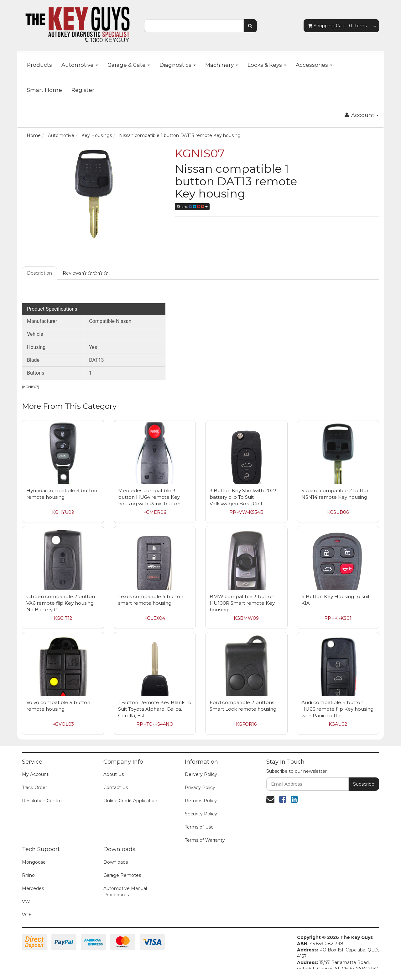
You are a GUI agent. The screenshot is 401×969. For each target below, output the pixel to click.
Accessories (314, 65)
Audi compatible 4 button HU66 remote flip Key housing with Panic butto (337, 699)
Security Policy (201, 804)
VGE (27, 905)
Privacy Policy (200, 778)
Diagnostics (177, 65)
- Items (337, 26)
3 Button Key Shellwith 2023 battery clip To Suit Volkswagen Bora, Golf (243, 487)
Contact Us (115, 778)
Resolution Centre (42, 791)
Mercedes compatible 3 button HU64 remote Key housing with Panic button (149, 487)
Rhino (28, 866)
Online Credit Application (130, 791)
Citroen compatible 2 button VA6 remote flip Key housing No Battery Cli (60, 593)
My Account (35, 765)
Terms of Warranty (205, 831)
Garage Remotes (122, 866)
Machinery (221, 65)
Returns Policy (201, 791)
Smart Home (44, 90)
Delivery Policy (201, 765)
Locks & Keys (266, 65)
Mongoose (34, 853)
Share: (192, 206)
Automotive (79, 65)
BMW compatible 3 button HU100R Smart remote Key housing (242, 593)
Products (39, 65)
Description (39, 263)
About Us (113, 765)
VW (26, 892)
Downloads (115, 853)
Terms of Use (199, 817)
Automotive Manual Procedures (125, 882)
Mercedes (33, 879)
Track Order (34, 778)
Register (82, 90)
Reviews (85, 263)
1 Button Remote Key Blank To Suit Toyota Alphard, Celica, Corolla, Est (154, 699)
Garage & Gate (128, 65)
